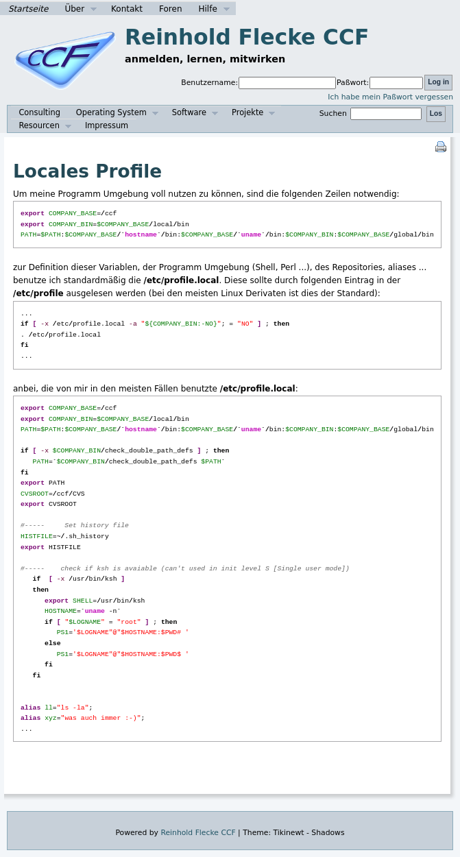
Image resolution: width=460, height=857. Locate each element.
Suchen (372, 113)
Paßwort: (353, 82)
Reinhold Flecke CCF (247, 37)
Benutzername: (209, 82)
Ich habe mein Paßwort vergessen (390, 97)
